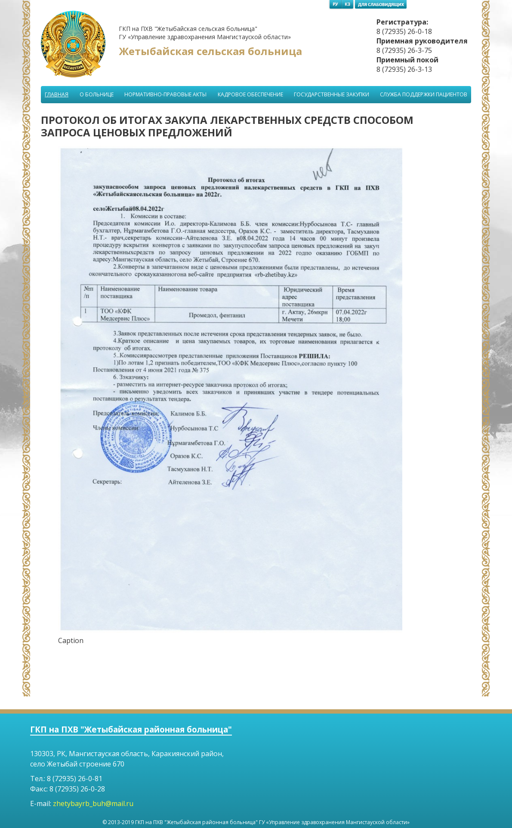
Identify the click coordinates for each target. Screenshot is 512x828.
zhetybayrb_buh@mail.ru (93, 803)
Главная (56, 94)
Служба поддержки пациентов (423, 94)
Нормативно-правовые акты (165, 94)
